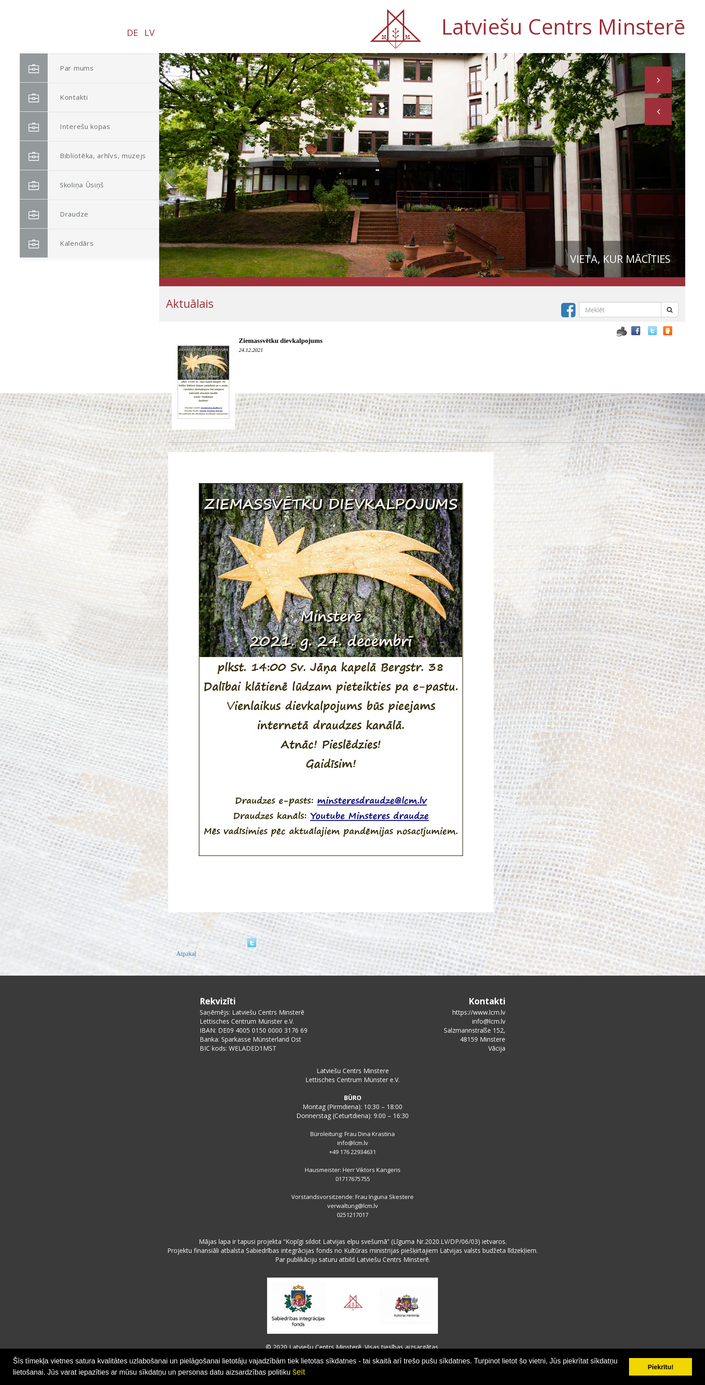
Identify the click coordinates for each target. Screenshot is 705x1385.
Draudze (54, 214)
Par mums (57, 68)
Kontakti (54, 97)
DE (132, 33)
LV (149, 33)
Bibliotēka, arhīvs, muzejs (83, 156)
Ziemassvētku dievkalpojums (280, 340)
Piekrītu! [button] (660, 1367)
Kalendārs (57, 243)
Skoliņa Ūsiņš (62, 185)
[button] (658, 111)
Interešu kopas (65, 126)
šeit (298, 1371)
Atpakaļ (186, 953)
